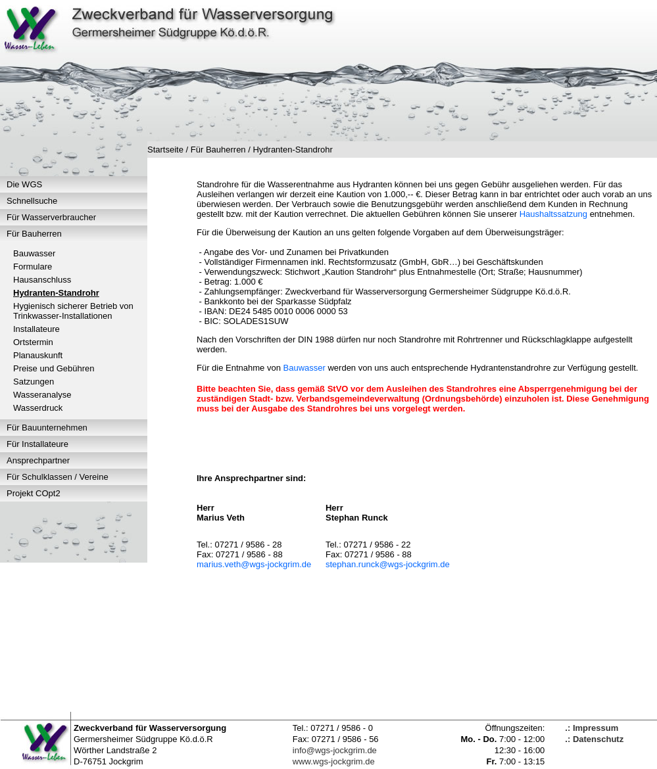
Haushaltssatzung (553, 214)
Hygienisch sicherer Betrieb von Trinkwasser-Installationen (73, 311)
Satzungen (33, 381)
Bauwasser (34, 253)
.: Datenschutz (594, 739)
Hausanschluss (42, 280)
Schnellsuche (32, 201)
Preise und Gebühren (54, 368)
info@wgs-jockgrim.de (335, 750)
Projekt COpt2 (34, 493)
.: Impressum (591, 728)
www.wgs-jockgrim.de (334, 761)
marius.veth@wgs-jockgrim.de (254, 564)
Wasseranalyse (42, 395)
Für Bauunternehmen (47, 427)
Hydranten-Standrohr (56, 293)
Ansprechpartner (38, 460)
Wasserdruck (37, 408)
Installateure (36, 329)
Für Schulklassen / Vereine (58, 477)
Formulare (32, 266)
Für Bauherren (34, 234)
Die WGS (24, 184)
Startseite (165, 149)
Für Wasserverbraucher (51, 217)
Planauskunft (37, 355)
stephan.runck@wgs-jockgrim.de (388, 564)
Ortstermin (33, 342)
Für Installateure (37, 444)
